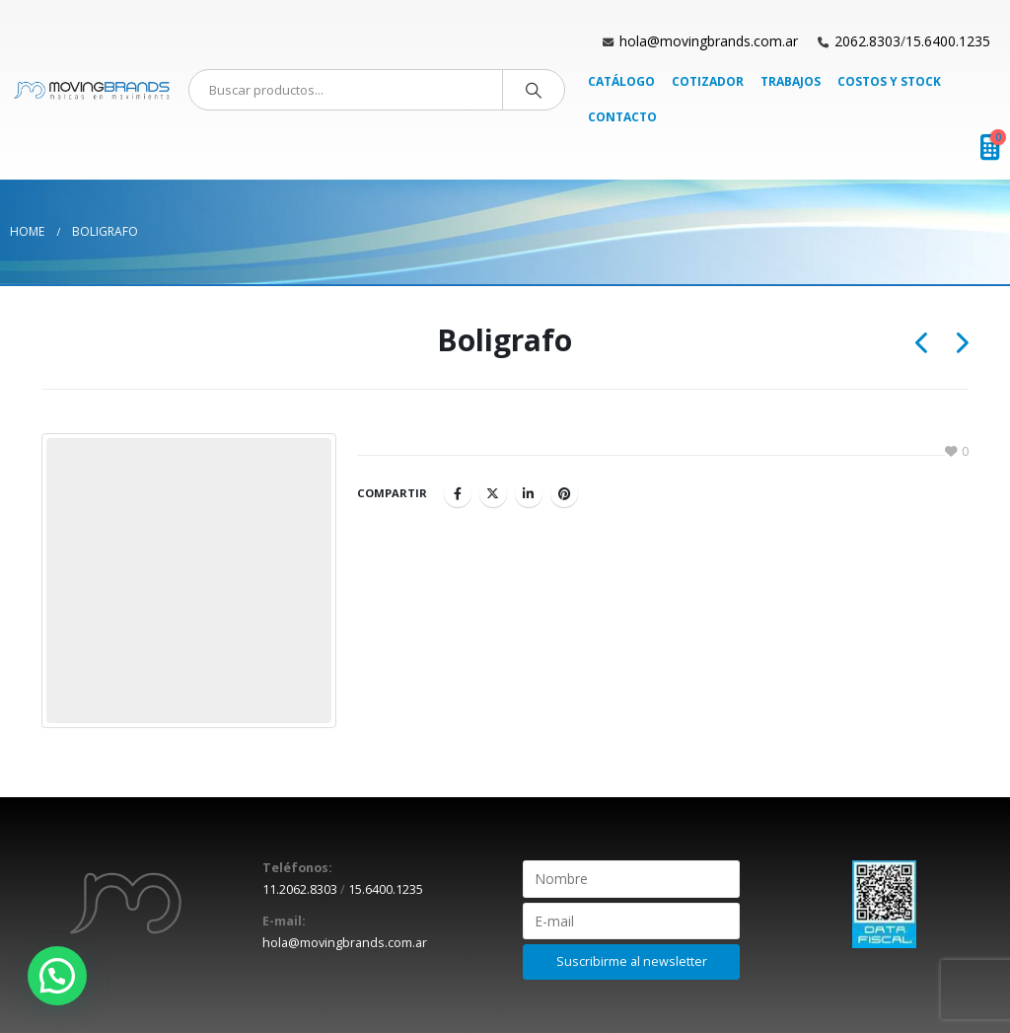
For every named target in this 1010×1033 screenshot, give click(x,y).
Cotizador (708, 81)
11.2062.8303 (299, 889)
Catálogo (621, 81)
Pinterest (564, 493)
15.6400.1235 (947, 41)
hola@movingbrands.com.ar (708, 41)
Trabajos (790, 81)
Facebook (457, 493)
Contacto (622, 117)
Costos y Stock (889, 81)
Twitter (493, 493)
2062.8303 (867, 41)
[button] (57, 975)
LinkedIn (528, 493)
